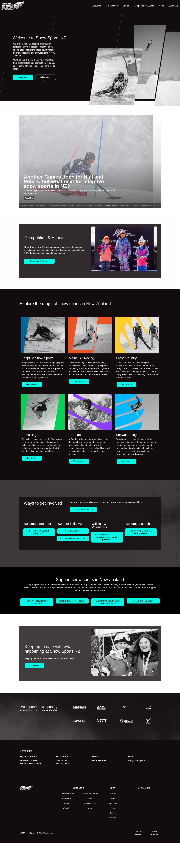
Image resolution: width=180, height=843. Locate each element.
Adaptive (113, 793)
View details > (32, 384)
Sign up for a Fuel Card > (143, 601)
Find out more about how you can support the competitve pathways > (107, 537)
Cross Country (113, 803)
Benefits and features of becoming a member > (39, 532)
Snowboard (113, 818)
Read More (29, 198)
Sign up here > (34, 665)
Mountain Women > (73, 531)
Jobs (90, 808)
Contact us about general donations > (37, 602)
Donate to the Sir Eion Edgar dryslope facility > (108, 602)
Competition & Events (67, 793)
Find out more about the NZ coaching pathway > (141, 532)
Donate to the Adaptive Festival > (72, 601)
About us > (23, 77)
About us (67, 803)
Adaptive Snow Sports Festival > (73, 538)
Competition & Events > (39, 261)
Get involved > (46, 77)
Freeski (113, 808)
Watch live (66, 808)
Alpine (113, 798)
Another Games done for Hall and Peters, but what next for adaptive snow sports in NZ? (64, 181)
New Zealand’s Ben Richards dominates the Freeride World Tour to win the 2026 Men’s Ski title (75, 205)
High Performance (90, 803)
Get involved (66, 798)
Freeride (113, 813)
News (90, 798)
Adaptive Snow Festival (90, 793)
